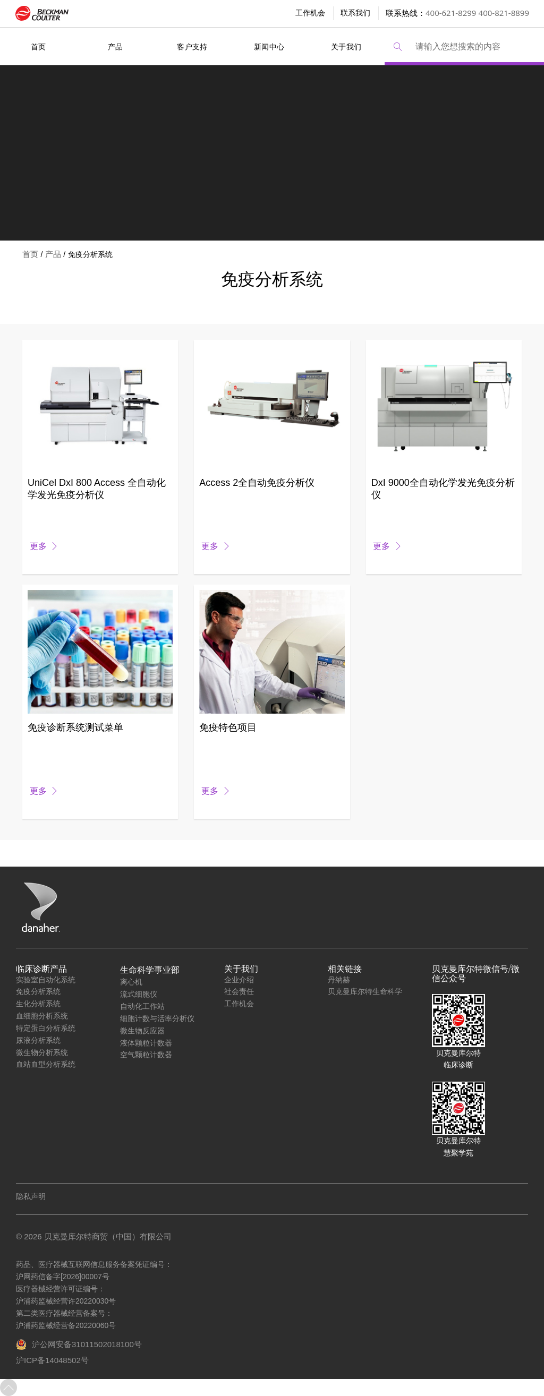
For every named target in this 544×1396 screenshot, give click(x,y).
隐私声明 (31, 1196)
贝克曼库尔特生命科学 (365, 991)
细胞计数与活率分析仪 (157, 1018)
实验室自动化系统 (45, 979)
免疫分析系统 (38, 991)
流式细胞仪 (138, 994)
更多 (38, 546)
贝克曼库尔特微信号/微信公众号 (476, 973)
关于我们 (346, 46)
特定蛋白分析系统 (45, 1028)
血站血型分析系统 (45, 1064)
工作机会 (239, 1003)
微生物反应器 (142, 1030)
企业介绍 (239, 979)
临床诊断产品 (41, 969)
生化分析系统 (38, 1003)
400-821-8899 (504, 12)
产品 (115, 46)
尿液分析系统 (38, 1040)
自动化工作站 (142, 1006)
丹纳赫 (339, 979)
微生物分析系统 (42, 1052)
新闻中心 (269, 46)
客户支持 (192, 46)
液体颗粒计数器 (146, 1043)
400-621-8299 (451, 12)
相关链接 (345, 969)
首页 (38, 46)
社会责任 (239, 991)
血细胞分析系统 (42, 1015)
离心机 (131, 982)
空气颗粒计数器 (146, 1054)
